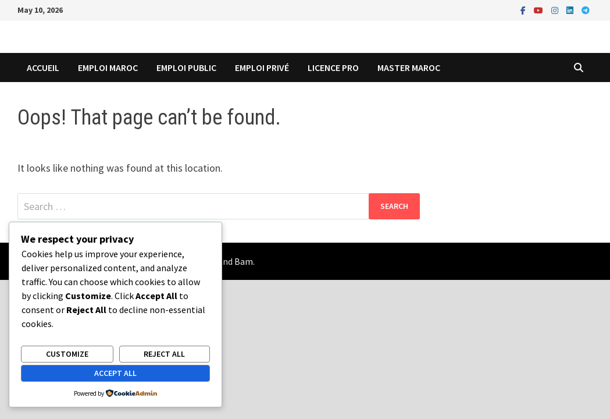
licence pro (333, 67)
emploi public (186, 67)
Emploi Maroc (108, 67)
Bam (243, 261)
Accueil (43, 67)
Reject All (164, 354)
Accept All (115, 373)
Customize (67, 354)
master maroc (408, 67)
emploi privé (262, 67)
